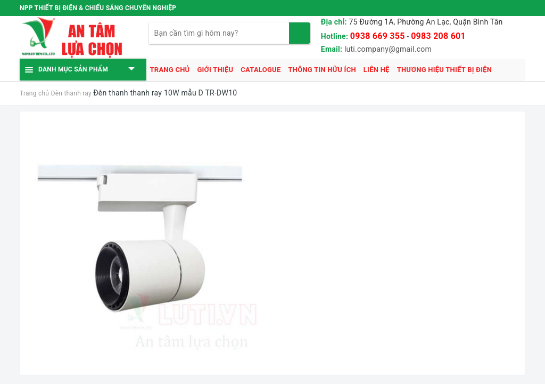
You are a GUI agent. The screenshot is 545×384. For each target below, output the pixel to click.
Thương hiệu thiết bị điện (444, 70)
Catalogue (260, 70)
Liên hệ (377, 70)
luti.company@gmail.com (388, 49)
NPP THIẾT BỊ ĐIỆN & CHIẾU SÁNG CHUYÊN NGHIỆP (98, 8)
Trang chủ (170, 70)
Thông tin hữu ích (322, 70)
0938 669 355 (377, 36)
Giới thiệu (215, 70)
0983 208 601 (438, 36)
